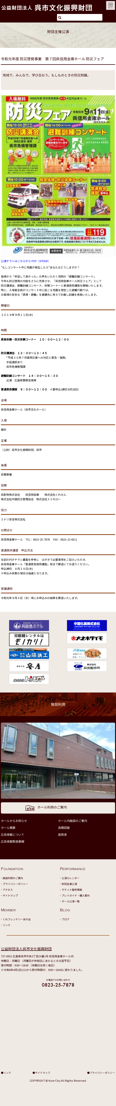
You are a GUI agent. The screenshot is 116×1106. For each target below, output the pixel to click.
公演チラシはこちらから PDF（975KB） (25, 261)
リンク (6, 925)
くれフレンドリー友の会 (17, 919)
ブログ (65, 919)
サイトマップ (10, 895)
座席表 (62, 834)
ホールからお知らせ (14, 820)
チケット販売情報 (72, 889)
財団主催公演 (69, 884)
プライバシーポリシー (15, 884)
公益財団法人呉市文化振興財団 (26, 948)
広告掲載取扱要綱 (12, 841)
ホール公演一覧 (71, 901)
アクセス (8, 889)
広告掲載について (12, 834)
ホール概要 (8, 827)
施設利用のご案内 (13, 878)
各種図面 (64, 827)
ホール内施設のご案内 (72, 820)
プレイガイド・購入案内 (76, 895)
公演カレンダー (71, 878)
